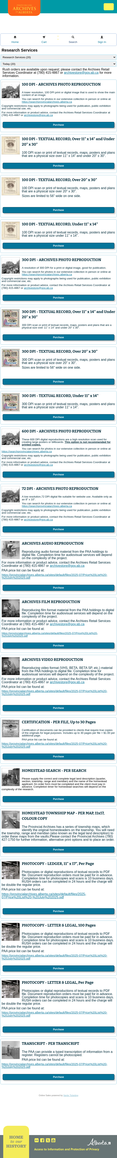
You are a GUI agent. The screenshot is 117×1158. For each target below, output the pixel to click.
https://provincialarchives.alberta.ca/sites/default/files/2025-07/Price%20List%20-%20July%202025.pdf (54, 576)
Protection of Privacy (85, 1149)
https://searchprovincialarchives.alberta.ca (47, 101)
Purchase (58, 124)
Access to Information (49, 1149)
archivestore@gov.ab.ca (38, 115)
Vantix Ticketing (70, 1095)
